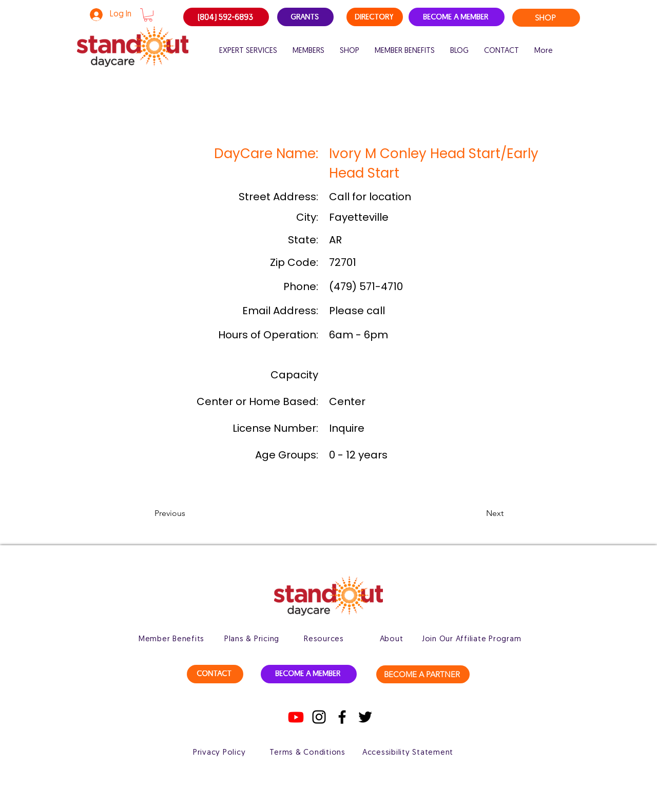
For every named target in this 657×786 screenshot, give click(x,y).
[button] (148, 15)
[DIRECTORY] (374, 17)
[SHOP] (546, 18)
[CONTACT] (215, 674)
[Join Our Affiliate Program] (471, 639)
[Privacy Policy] (219, 752)
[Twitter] (365, 717)
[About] (391, 639)
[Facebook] (342, 717)
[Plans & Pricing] (252, 639)
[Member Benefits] (171, 639)
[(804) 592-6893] (226, 17)
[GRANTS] (305, 17)
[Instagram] (319, 717)
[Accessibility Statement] (408, 752)
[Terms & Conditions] (307, 752)
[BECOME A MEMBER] (457, 17)
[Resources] (324, 639)
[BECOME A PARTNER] (423, 674)
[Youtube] (296, 717)
